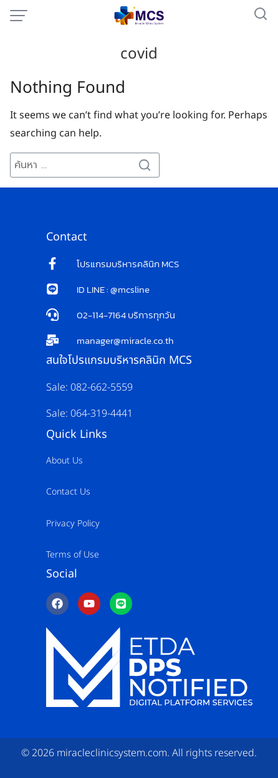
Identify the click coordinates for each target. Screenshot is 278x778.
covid (139, 54)
